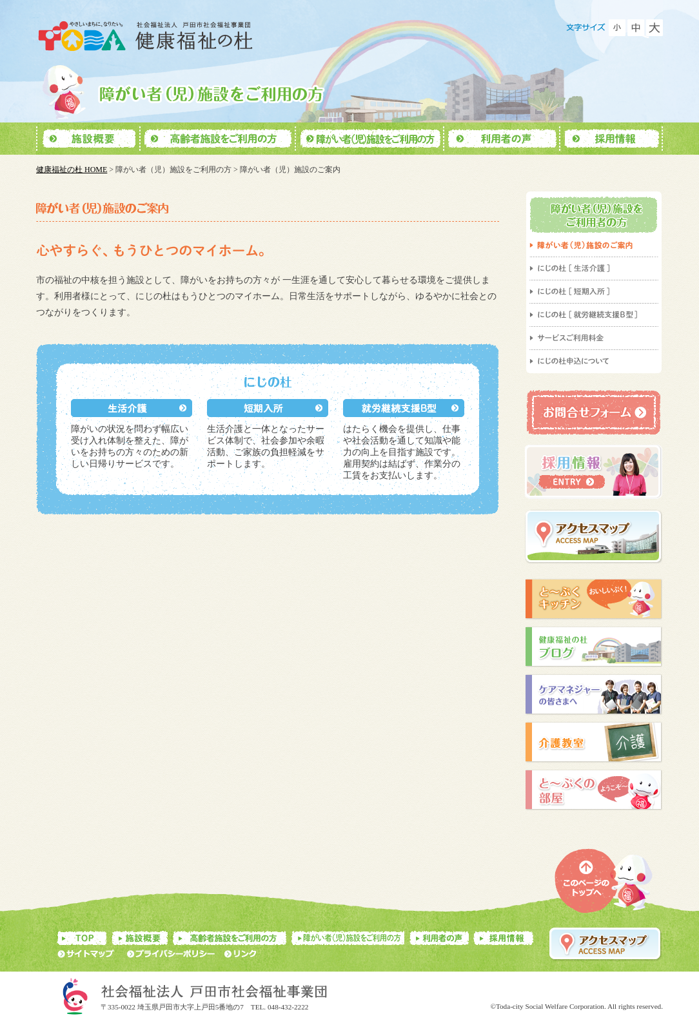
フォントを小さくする (617, 27)
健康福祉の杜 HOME (71, 169)
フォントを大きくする (654, 27)
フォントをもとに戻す (635, 27)
